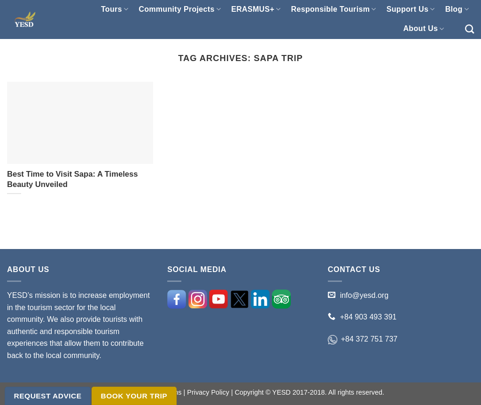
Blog (457, 9)
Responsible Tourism (333, 9)
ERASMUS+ (255, 9)
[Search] (469, 29)
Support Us (411, 9)
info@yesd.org (364, 295)
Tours (114, 9)
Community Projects (180, 9)
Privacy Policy (208, 392)
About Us (423, 28)
